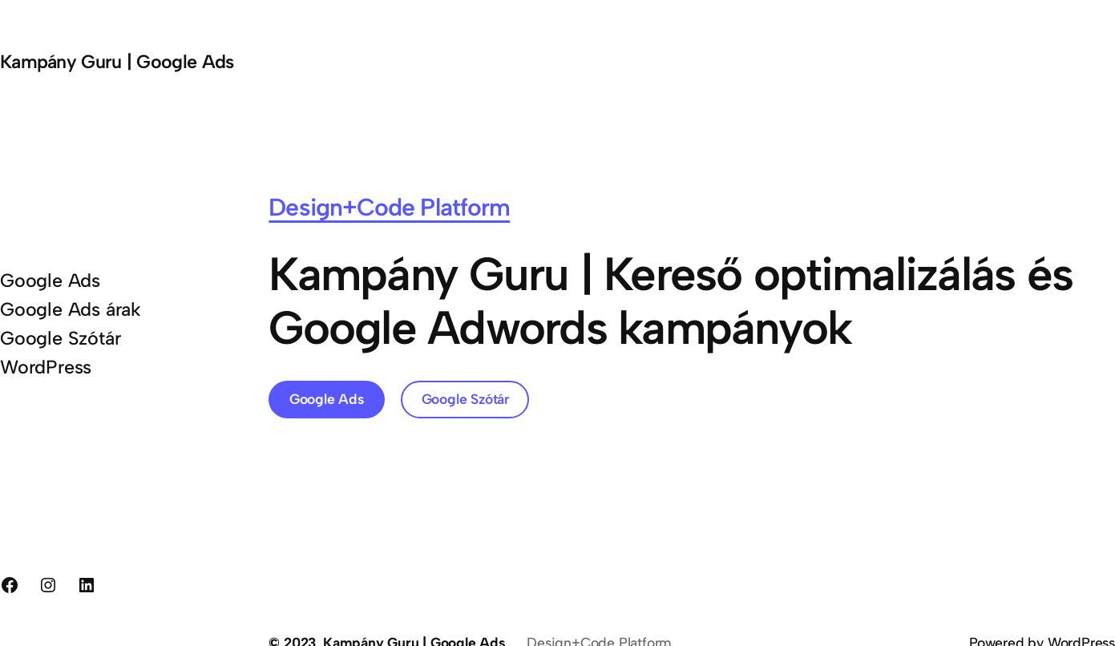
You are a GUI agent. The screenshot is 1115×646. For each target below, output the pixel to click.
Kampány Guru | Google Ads (116, 61)
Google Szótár (465, 398)
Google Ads (327, 398)
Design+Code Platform (389, 207)
